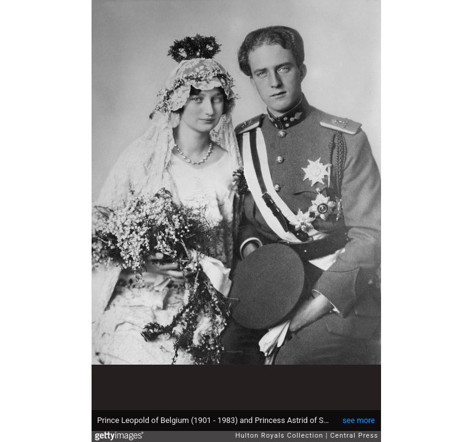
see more (358, 420)
